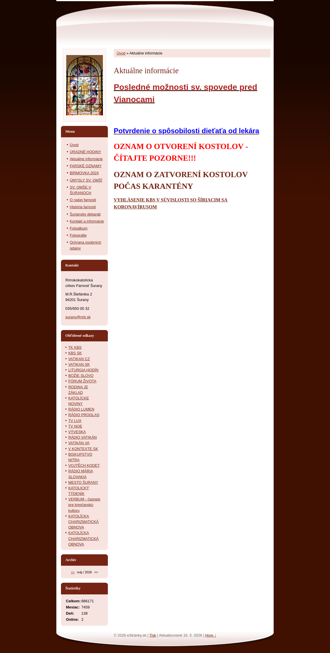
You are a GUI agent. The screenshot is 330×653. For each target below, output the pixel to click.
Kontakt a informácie (87, 221)
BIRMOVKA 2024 (84, 173)
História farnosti (83, 207)
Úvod (121, 53)
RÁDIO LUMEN (81, 409)
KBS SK (75, 353)
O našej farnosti (83, 200)
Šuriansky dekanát (85, 214)
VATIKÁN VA (79, 443)
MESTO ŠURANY (83, 482)
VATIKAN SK (79, 364)
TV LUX (74, 420)
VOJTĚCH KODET (84, 465)
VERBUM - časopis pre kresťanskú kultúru (84, 504)
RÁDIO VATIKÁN (82, 437)
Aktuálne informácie (86, 159)
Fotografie (78, 235)
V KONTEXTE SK (83, 449)
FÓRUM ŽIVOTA (82, 381)
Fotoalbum (78, 228)
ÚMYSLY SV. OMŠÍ (86, 180)
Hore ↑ (210, 635)
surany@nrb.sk (78, 317)
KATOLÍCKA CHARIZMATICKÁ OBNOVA (83, 521)
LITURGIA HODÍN (83, 370)
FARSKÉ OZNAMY (86, 166)
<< (73, 572)
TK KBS (75, 347)
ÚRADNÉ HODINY (85, 152)
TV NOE (75, 426)
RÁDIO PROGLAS (83, 415)
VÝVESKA (77, 432)
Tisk (152, 635)
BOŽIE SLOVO (80, 375)
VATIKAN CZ (79, 359)
